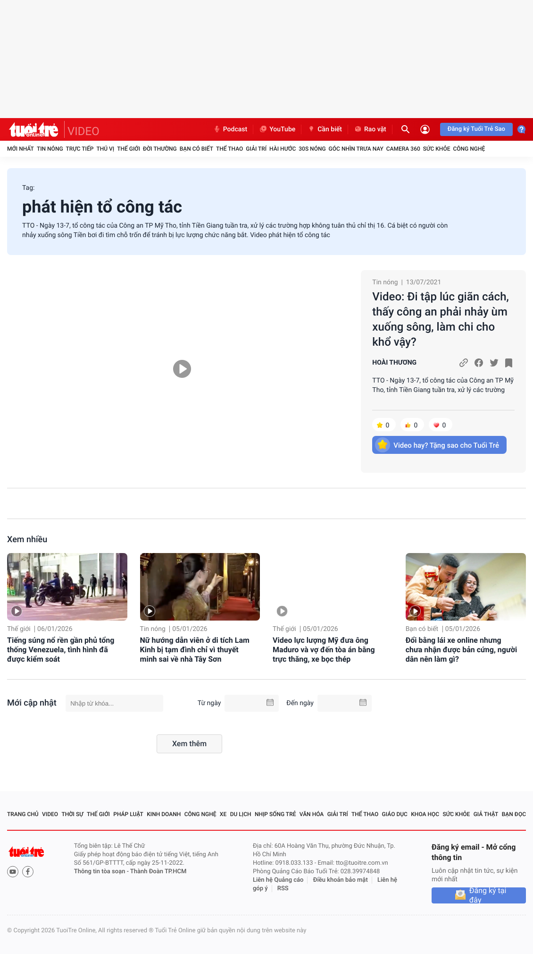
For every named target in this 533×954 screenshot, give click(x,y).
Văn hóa (312, 814)
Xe (223, 814)
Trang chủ (23, 814)
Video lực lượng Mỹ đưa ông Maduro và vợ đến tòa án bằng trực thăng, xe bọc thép (324, 650)
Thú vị (105, 148)
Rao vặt (370, 129)
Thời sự (72, 814)
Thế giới (128, 148)
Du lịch (240, 814)
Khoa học (425, 814)
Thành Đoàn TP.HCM (158, 871)
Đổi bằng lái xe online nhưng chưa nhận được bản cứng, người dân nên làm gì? (461, 650)
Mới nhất (20, 148)
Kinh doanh (164, 814)
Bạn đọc (514, 814)
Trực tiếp (80, 148)
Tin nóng (50, 148)
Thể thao (229, 148)
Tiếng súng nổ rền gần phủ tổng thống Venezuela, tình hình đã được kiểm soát (60, 650)
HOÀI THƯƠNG (394, 362)
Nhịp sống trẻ (275, 814)
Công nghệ (469, 148)
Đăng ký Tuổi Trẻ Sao (476, 129)
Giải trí (256, 148)
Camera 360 (403, 148)
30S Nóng (312, 148)
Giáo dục (395, 814)
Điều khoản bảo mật (340, 880)
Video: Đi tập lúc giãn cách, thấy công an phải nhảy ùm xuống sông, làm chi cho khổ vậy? (440, 319)
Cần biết (324, 129)
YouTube (277, 129)
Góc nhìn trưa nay (356, 148)
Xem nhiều (27, 540)
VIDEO (83, 131)
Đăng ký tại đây (488, 895)
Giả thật (486, 814)
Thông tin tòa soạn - (102, 871)
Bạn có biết (196, 148)
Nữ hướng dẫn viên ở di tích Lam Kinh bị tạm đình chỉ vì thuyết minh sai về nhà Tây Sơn (195, 650)
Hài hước (282, 148)
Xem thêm (189, 743)
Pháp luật (128, 814)
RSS (283, 888)
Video (50, 814)
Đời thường (160, 148)
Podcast (230, 129)
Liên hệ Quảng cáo (278, 880)
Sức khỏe (436, 148)
